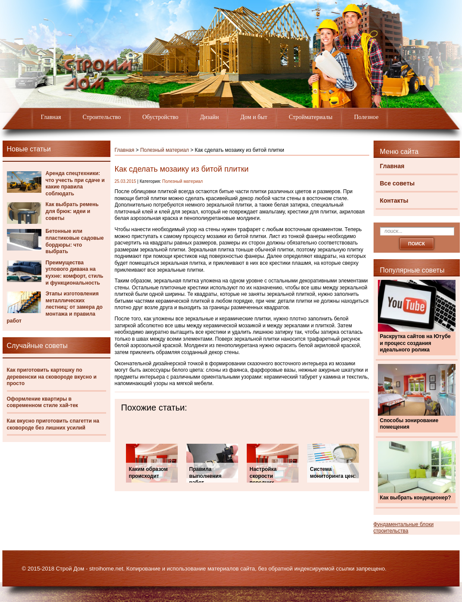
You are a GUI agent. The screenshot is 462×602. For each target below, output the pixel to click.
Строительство (102, 117)
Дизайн (209, 117)
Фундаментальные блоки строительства (404, 527)
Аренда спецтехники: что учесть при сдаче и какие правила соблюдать (75, 183)
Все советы (397, 183)
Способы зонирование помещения (409, 423)
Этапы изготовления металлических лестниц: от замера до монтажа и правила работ (55, 307)
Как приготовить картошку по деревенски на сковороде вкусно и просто (52, 376)
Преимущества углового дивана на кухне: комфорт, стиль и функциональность (75, 273)
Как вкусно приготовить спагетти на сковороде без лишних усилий (53, 424)
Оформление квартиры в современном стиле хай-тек (42, 402)
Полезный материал (164, 150)
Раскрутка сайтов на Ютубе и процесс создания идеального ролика (415, 343)
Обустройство (160, 117)
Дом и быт (253, 117)
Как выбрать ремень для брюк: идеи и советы (72, 211)
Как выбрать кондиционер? (415, 498)
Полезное (366, 117)
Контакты (394, 200)
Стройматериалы (311, 117)
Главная (51, 117)
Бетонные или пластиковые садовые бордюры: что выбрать (75, 241)
